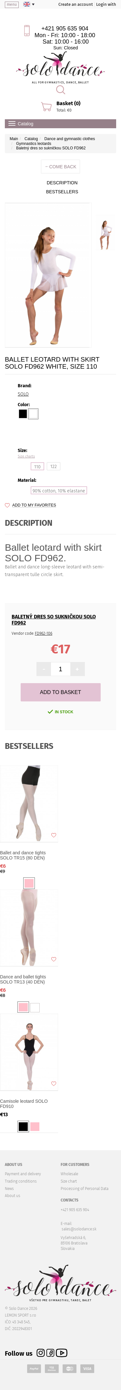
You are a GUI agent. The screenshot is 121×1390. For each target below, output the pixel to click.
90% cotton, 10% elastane (59, 491)
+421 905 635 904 (64, 28)
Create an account (75, 4)
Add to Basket (60, 692)
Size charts (26, 456)
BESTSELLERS (62, 191)
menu (12, 4)
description (62, 182)
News (9, 1188)
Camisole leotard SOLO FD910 (24, 1104)
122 (53, 466)
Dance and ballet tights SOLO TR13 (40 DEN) (23, 979)
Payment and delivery (23, 1174)
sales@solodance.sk (79, 1229)
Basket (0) (68, 103)
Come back (60, 166)
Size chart (69, 1181)
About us (12, 1195)
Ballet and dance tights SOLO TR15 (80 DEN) (23, 855)
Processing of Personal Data (84, 1188)
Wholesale (69, 1174)
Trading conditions (21, 1181)
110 (37, 467)
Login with (106, 4)
